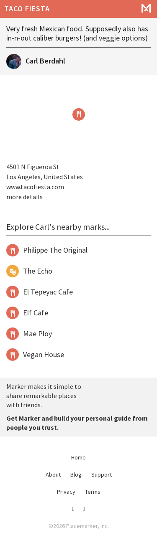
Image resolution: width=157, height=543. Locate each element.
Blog (76, 474)
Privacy (66, 491)
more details (24, 197)
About (53, 474)
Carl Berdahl (45, 61)
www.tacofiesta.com (35, 187)
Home (78, 457)
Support (101, 474)
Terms (92, 491)
